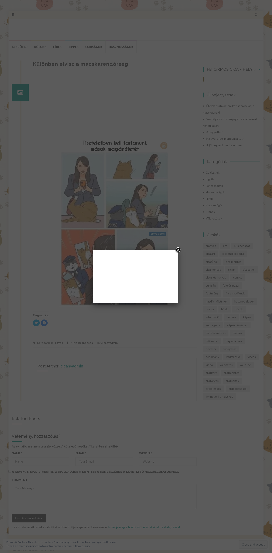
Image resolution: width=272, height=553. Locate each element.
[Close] (178, 250)
